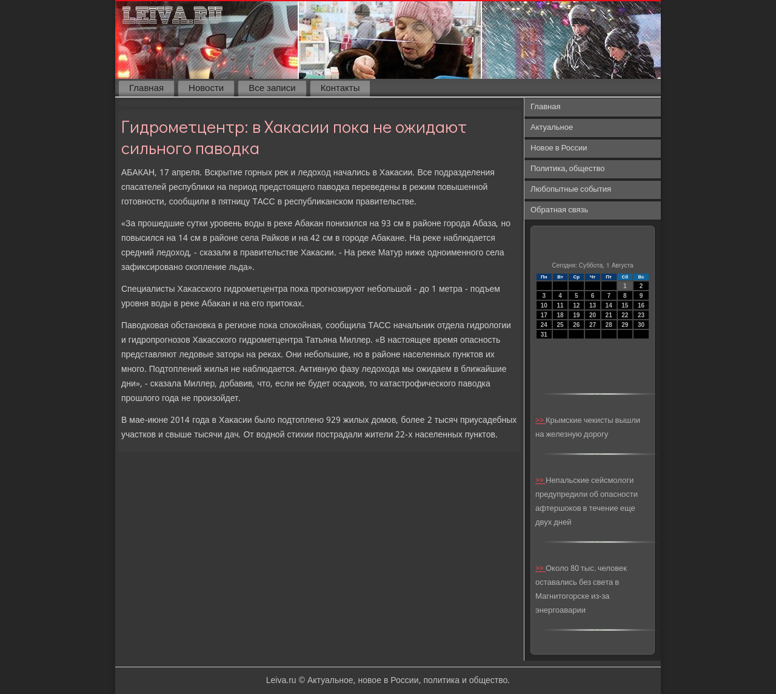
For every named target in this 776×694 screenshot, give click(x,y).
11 (560, 305)
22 (624, 315)
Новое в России (558, 148)
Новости (206, 88)
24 (544, 325)
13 (592, 305)
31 (544, 334)
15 (624, 305)
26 (576, 325)
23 (641, 315)
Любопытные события (570, 190)
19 (576, 315)
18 (560, 315)
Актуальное (551, 128)
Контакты (340, 88)
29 (624, 325)
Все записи (272, 88)
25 (560, 325)
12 (576, 305)
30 (641, 325)
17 (544, 315)
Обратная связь (559, 210)
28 (609, 325)
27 (592, 325)
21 (609, 315)
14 (609, 305)
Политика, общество (567, 169)
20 (592, 315)
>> (540, 421)
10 (544, 305)
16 (641, 305)
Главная (146, 88)
